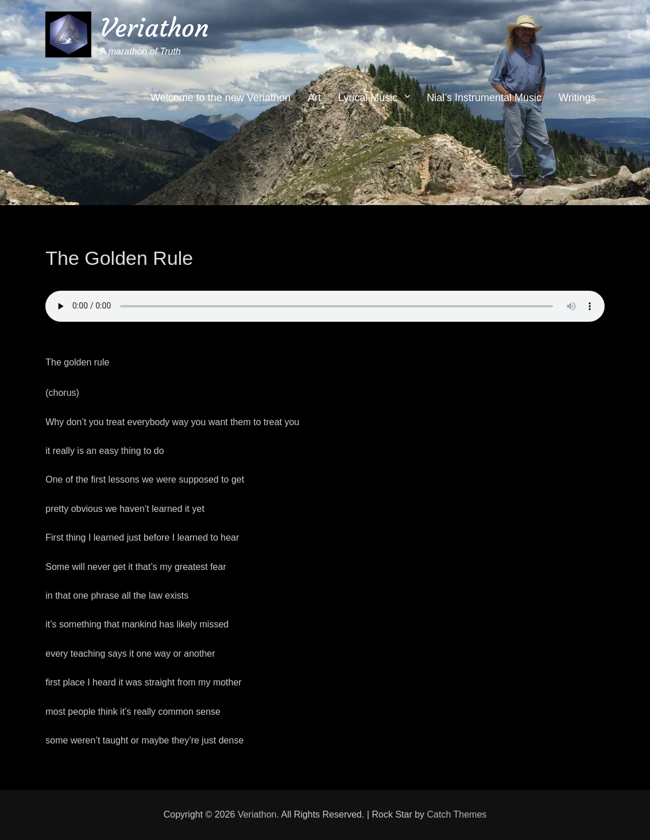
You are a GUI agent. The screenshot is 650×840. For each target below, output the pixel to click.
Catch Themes (457, 814)
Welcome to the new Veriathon (220, 97)
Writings (577, 97)
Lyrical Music (367, 97)
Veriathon (154, 28)
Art (314, 97)
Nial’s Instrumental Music (484, 97)
